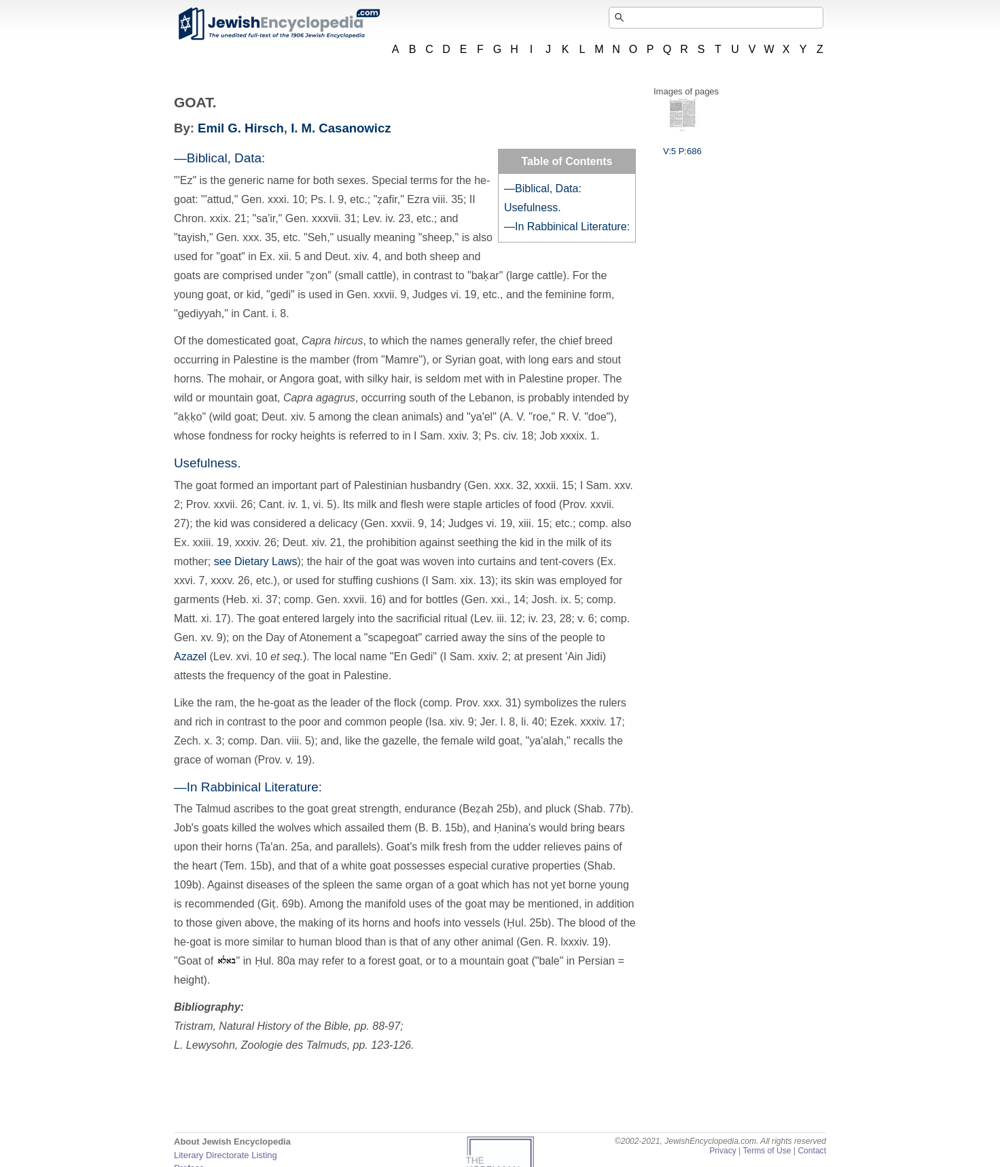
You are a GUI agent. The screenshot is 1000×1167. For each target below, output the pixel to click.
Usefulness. (532, 207)
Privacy (722, 1150)
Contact (812, 1150)
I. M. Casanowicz (341, 128)
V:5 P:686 (682, 146)
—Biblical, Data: (543, 188)
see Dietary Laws (256, 561)
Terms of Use (767, 1150)
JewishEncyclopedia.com (278, 24)
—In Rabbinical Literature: (567, 226)
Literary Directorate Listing (225, 1155)
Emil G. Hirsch (241, 128)
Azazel (190, 656)
